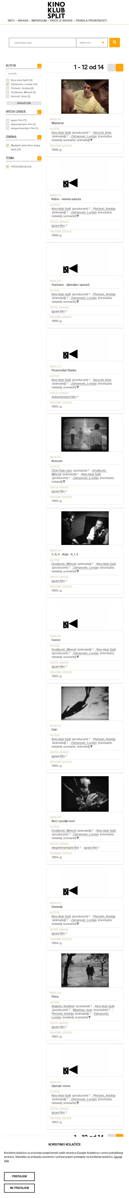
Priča (55, 997)
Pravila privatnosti (91, 20)
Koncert (57, 461)
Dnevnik (57, 907)
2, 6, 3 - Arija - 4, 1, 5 (65, 554)
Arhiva (23, 20)
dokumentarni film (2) (23, 124)
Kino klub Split (61, 133)
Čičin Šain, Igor (62, 471)
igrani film (58, 226)
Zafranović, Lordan (84, 136)
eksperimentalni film (65, 848)
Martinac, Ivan (82, 1010)
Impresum (39, 20)
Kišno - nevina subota (66, 199)
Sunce (56, 640)
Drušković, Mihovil (64, 564)
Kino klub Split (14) (22, 80)
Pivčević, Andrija (104, 209)
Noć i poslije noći (63, 821)
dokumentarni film (64, 397)
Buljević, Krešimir (63, 1006)
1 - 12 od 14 (89, 67)
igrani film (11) (19, 120)
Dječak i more (61, 1086)
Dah (54, 730)
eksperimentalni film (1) (24, 128)
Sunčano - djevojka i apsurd (70, 285)
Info (11, 20)
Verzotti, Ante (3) (20, 96)
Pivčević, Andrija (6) (22, 88)
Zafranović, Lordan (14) (24, 84)
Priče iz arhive (61, 20)
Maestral (57, 123)
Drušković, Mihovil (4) (23, 92)
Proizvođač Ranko (64, 370)
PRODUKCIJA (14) (21, 166)
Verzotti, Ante (102, 133)
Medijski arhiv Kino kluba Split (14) (25, 147)
